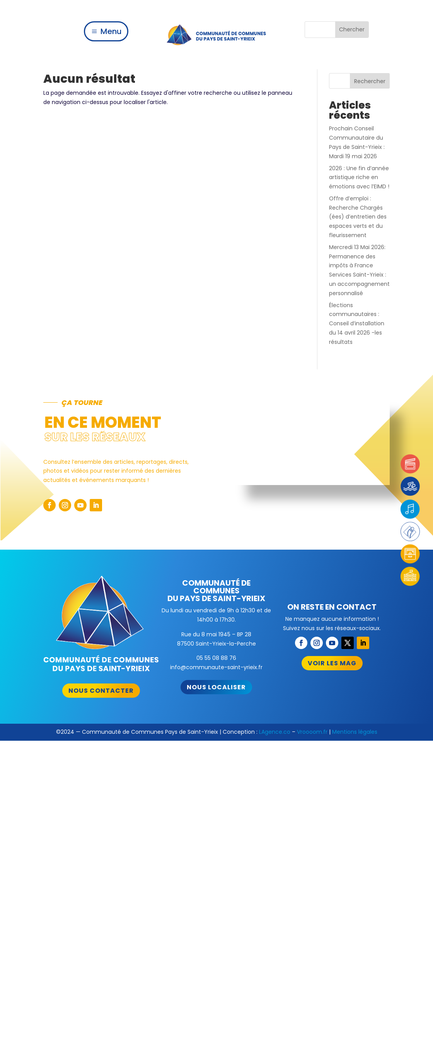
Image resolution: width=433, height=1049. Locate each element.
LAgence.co (274, 732)
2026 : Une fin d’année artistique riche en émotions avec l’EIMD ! (359, 177)
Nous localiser (216, 687)
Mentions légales (354, 732)
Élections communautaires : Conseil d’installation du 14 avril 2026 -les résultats (356, 323)
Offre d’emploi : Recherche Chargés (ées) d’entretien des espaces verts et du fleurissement (358, 217)
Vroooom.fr (312, 732)
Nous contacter (101, 690)
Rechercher (369, 81)
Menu (111, 31)
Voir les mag (332, 663)
